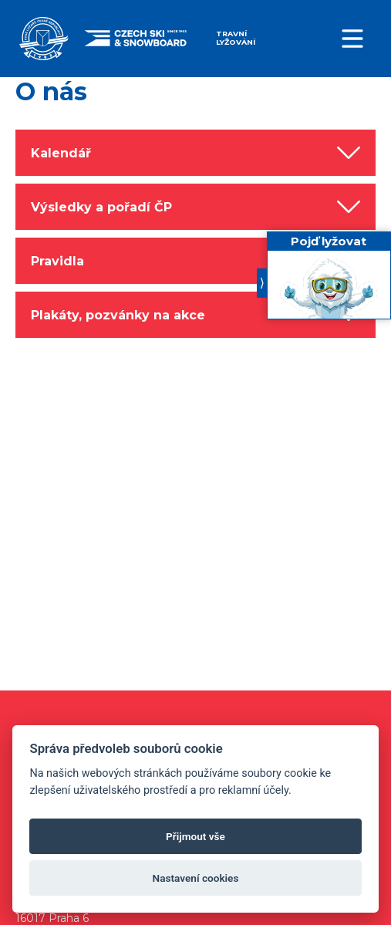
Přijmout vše (195, 836)
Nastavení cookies (196, 878)
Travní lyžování (235, 37)
